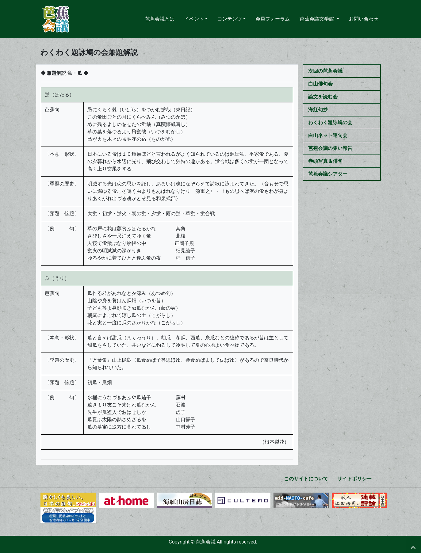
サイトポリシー (354, 479)
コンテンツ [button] (229, 19)
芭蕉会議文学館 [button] (317, 19)
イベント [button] (194, 19)
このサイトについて (306, 479)
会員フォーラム (272, 19)
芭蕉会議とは (159, 18)
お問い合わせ (363, 19)
